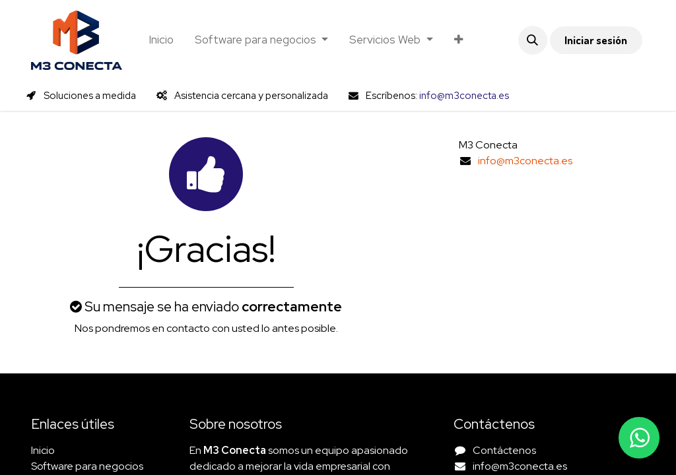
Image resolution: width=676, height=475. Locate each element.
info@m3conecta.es (525, 161)
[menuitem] (161, 40)
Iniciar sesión (595, 40)
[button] (532, 40)
